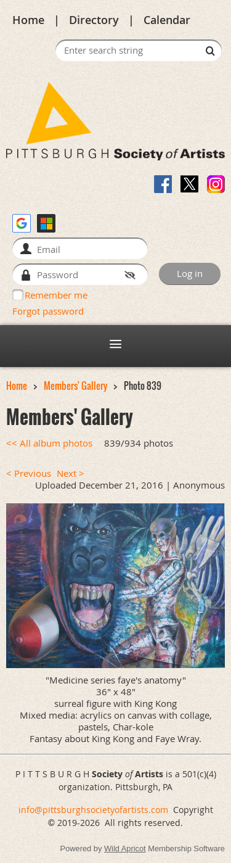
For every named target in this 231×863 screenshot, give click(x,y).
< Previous (28, 473)
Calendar (167, 19)
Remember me (56, 295)
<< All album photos (49, 443)
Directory (94, 19)
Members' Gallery (75, 385)
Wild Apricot (125, 848)
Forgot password (48, 311)
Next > (70, 473)
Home (28, 19)
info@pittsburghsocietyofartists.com (93, 810)
